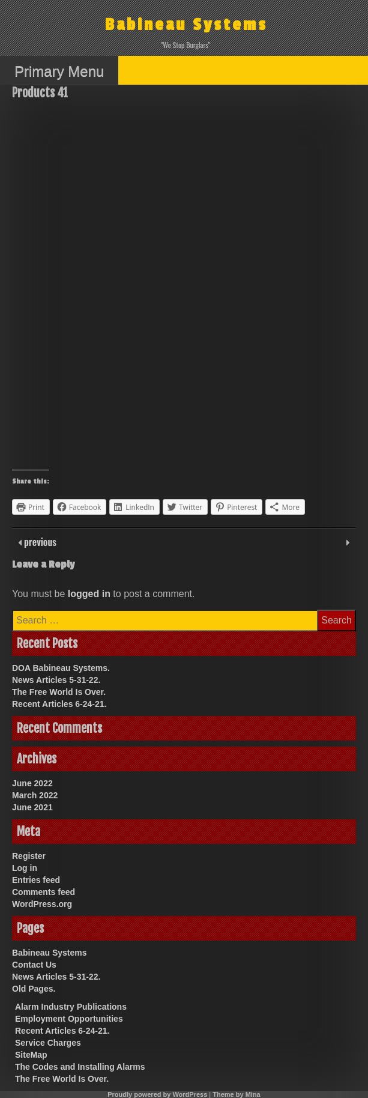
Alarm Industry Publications (71, 1007)
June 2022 (32, 783)
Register (29, 856)
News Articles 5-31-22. (56, 680)
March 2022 (35, 795)
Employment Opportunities (69, 1019)
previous (39, 542)
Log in (24, 868)
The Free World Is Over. (59, 692)
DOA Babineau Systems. (61, 668)
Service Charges (48, 1043)
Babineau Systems (186, 25)
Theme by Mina (236, 1094)
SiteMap (31, 1055)
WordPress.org (42, 904)
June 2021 (32, 807)
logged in (89, 594)
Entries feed (36, 880)
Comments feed (43, 892)
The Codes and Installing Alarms (80, 1067)
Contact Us (34, 964)
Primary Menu (59, 71)
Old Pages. (33, 988)
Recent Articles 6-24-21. (59, 704)
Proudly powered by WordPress (157, 1094)
